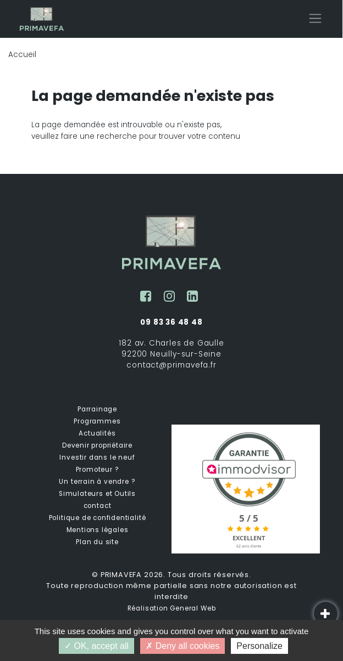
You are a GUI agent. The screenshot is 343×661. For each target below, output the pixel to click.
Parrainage (97, 409)
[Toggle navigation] (315, 18)
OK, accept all (96, 646)
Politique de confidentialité (97, 517)
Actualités (97, 433)
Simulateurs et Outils (97, 493)
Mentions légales (98, 530)
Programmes (97, 421)
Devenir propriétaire (97, 445)
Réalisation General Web (172, 608)
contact (98, 505)
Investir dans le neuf (97, 457)
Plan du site (97, 542)
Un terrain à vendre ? (97, 481)
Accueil (22, 54)
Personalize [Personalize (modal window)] (259, 646)
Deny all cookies (182, 646)
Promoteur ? (97, 469)
